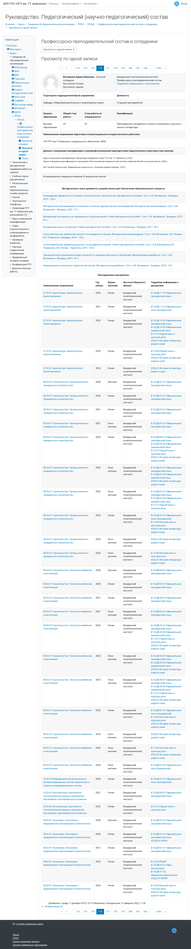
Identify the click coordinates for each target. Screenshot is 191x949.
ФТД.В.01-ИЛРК (159, 840)
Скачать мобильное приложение (30, 945)
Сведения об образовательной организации (51, 24)
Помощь (53, 3)
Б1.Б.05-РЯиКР (158, 861)
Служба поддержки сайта (28, 924)
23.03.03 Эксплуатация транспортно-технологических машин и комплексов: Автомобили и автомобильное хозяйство (65, 796)
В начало (10, 24)
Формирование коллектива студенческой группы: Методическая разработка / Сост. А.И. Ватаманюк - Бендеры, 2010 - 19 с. (108, 265)
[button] (113, 906)
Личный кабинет (71, 3)
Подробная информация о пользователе (138, 83)
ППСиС (91, 24)
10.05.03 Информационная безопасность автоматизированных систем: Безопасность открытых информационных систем (66, 782)
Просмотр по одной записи (23, 27)
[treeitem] (19, 158)
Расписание (90, 3)
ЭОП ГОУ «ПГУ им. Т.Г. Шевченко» (25, 3)
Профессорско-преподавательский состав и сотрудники (127, 24)
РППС (81, 24)
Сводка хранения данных (26, 941)
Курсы (21, 24)
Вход (184, 3)
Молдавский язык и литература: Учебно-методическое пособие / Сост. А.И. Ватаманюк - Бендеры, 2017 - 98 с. (101, 227)
